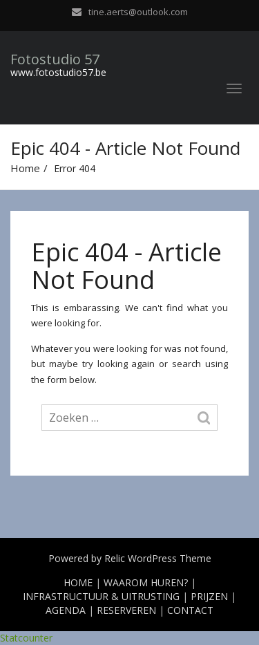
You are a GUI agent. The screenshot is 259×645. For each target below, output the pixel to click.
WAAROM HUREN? (146, 582)
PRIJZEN (209, 596)
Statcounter (26, 637)
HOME (78, 582)
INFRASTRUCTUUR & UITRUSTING (101, 596)
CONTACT (190, 610)
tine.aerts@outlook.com (138, 12)
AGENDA (66, 610)
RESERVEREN (126, 610)
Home (25, 168)
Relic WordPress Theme (157, 558)
